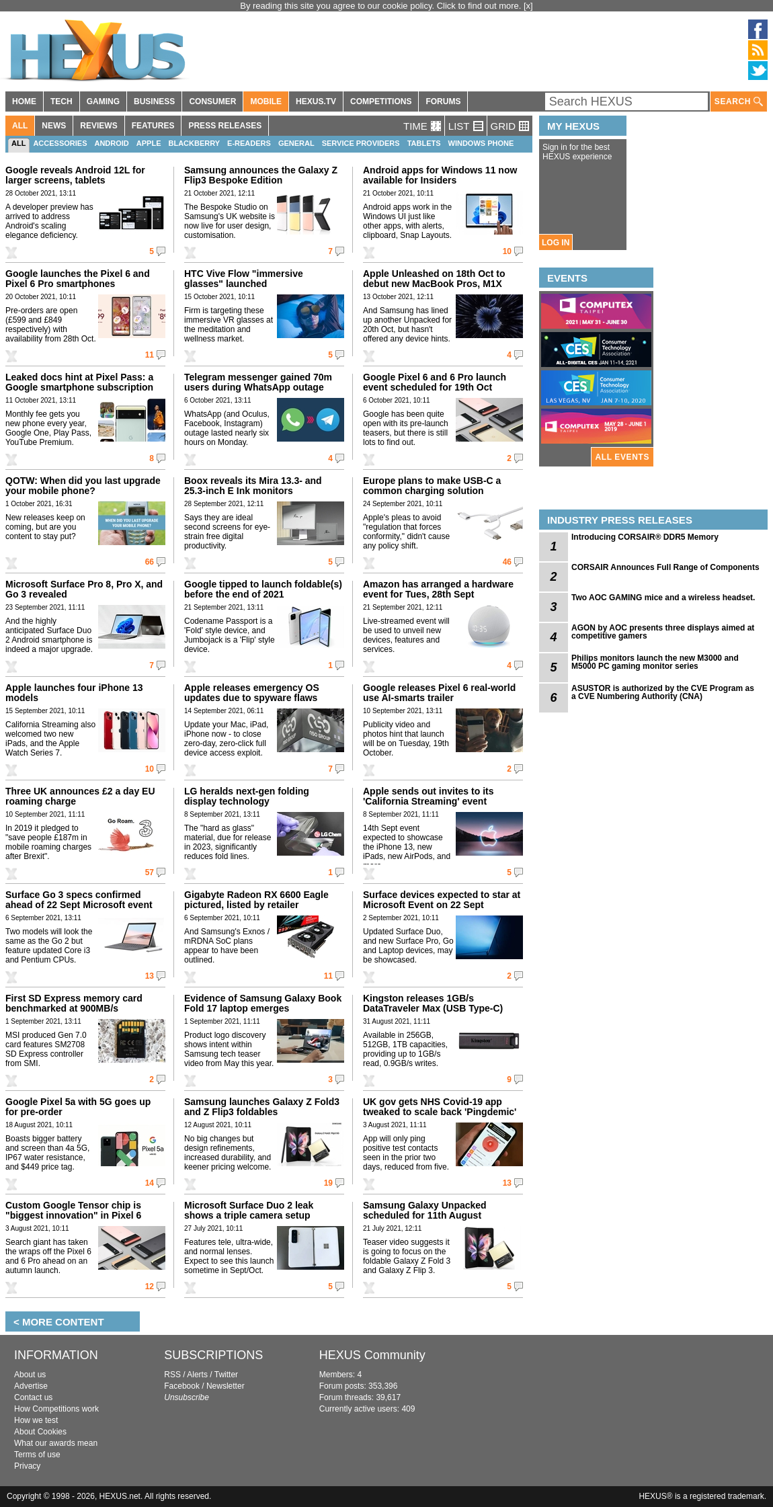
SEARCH (739, 102)
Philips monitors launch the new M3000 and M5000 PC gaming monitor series (655, 662)
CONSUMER (212, 101)
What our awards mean (55, 1443)
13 (149, 976)
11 (149, 355)
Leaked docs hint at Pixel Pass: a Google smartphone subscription (79, 382)
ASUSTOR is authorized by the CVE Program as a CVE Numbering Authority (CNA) (662, 692)
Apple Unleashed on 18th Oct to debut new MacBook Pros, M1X (434, 278)
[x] (528, 6)
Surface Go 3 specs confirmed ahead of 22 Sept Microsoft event (79, 899)
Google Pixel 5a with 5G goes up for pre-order (78, 1106)
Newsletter (225, 1386)
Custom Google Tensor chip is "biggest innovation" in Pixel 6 (73, 1210)
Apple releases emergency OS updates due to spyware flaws (251, 692)
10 (507, 251)
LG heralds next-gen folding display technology (246, 796)
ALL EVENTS (622, 457)
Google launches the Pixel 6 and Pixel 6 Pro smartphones (77, 278)
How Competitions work (56, 1409)
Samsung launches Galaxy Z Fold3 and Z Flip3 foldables (261, 1106)
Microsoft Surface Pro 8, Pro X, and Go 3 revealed (84, 589)
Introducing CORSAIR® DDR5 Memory (645, 537)
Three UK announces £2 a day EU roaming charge (80, 796)
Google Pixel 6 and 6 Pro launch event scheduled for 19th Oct (434, 382)
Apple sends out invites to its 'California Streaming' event (428, 796)
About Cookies (40, 1431)
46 (507, 562)
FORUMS (442, 101)
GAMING (103, 101)
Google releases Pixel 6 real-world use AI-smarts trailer (439, 692)
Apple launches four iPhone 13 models (74, 692)
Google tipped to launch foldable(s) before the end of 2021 (263, 589)
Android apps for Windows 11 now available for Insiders (440, 175)
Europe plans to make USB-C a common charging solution (432, 485)
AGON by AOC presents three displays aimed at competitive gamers (662, 632)
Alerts (197, 1374)
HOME (24, 101)
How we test (36, 1420)
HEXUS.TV (316, 101)
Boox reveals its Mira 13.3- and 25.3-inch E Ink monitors (253, 485)
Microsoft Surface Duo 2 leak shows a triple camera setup (248, 1210)
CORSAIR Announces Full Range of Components (665, 567)
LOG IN (555, 242)
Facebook (182, 1386)
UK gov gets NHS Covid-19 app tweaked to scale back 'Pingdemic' (439, 1106)
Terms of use (37, 1454)
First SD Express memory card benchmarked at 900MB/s (74, 1003)
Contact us (33, 1397)
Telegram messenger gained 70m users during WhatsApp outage (258, 382)
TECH (61, 101)
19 (328, 1183)
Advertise (31, 1386)
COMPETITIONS (380, 101)
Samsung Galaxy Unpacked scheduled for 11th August (425, 1210)
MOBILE (266, 101)
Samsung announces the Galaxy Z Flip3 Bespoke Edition (260, 175)
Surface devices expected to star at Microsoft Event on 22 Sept (441, 899)
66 (149, 562)
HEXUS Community (372, 1355)
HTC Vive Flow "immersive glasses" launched (243, 278)
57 (149, 872)
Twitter (226, 1374)
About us (30, 1374)
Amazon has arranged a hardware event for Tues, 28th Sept (438, 589)
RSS (172, 1374)
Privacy (27, 1466)
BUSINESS (154, 101)
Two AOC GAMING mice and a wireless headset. (663, 598)
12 (149, 1286)
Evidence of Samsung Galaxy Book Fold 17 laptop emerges (262, 1003)
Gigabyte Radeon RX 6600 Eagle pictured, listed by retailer (256, 899)
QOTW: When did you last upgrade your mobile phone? (83, 485)
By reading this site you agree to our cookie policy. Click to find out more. (382, 6)
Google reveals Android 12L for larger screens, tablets (75, 175)
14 (149, 1183)
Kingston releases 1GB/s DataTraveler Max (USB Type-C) (433, 1003)
